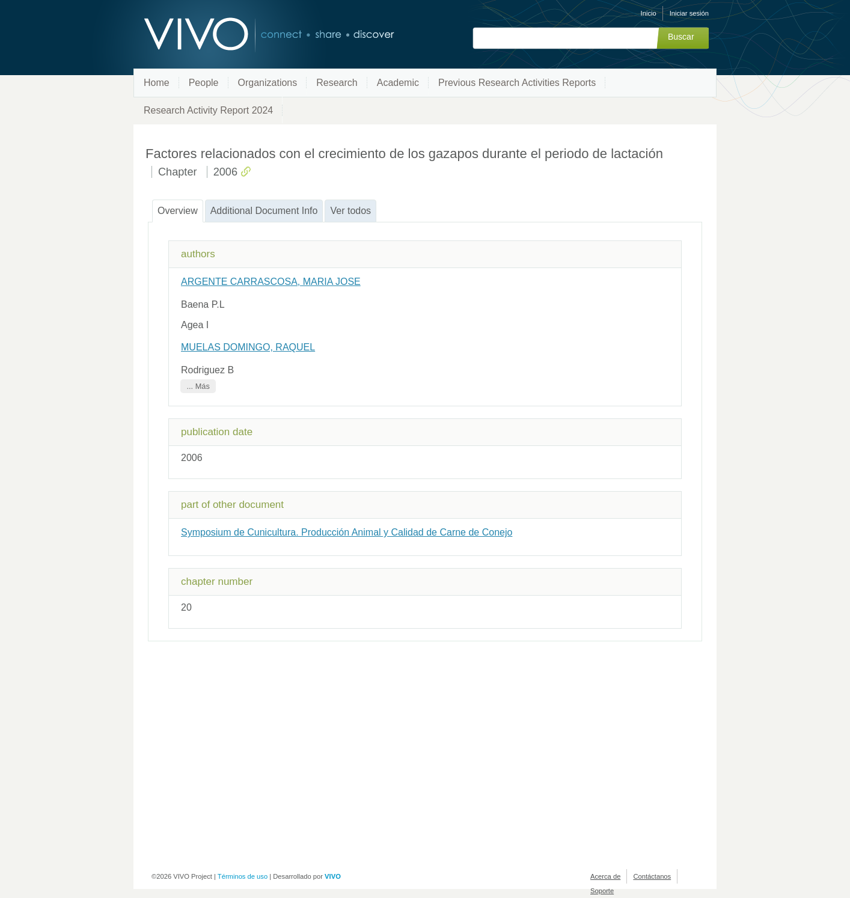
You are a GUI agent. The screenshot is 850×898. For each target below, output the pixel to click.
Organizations (268, 83)
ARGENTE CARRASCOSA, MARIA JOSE (271, 281)
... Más (197, 386)
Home (157, 83)
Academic (398, 83)
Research (336, 83)
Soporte (602, 890)
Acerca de (605, 876)
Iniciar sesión (689, 13)
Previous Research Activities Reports (517, 83)
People (204, 83)
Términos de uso (243, 876)
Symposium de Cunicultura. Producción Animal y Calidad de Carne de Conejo (346, 532)
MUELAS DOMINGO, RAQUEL (248, 347)
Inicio (648, 13)
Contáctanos (652, 876)
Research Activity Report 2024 (208, 110)
